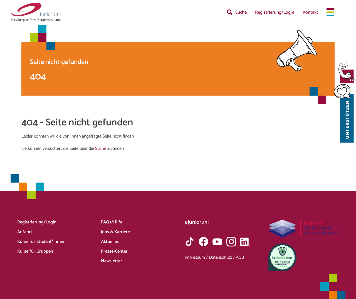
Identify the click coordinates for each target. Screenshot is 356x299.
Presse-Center (114, 251)
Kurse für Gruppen (35, 251)
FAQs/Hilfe (111, 222)
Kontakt (310, 12)
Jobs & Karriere (115, 232)
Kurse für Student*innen (40, 241)
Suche (241, 12)
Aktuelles (110, 241)
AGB (240, 257)
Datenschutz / (222, 257)
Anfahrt (24, 232)
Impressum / (197, 257)
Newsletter (111, 261)
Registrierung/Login (274, 12)
